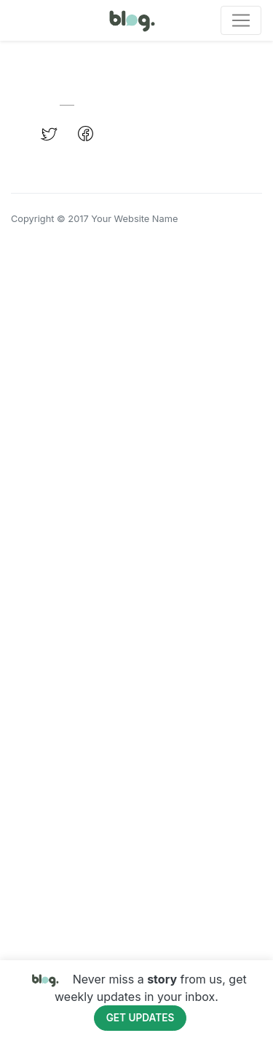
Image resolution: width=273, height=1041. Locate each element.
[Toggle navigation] (241, 20)
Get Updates (140, 1018)
